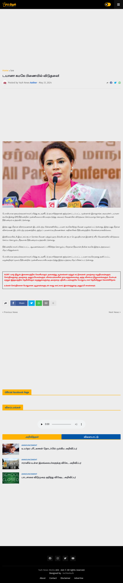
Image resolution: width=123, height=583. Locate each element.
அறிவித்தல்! (32, 436)
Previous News (11, 312)
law (12, 71)
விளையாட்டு (91, 436)
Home (5, 71)
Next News (114, 312)
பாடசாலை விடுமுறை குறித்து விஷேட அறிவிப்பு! (48, 477)
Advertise (78, 578)
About (42, 578)
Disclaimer (65, 578)
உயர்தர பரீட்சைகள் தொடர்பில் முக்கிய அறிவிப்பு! (49, 448)
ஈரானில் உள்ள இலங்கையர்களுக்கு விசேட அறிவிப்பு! (51, 463)
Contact (53, 578)
